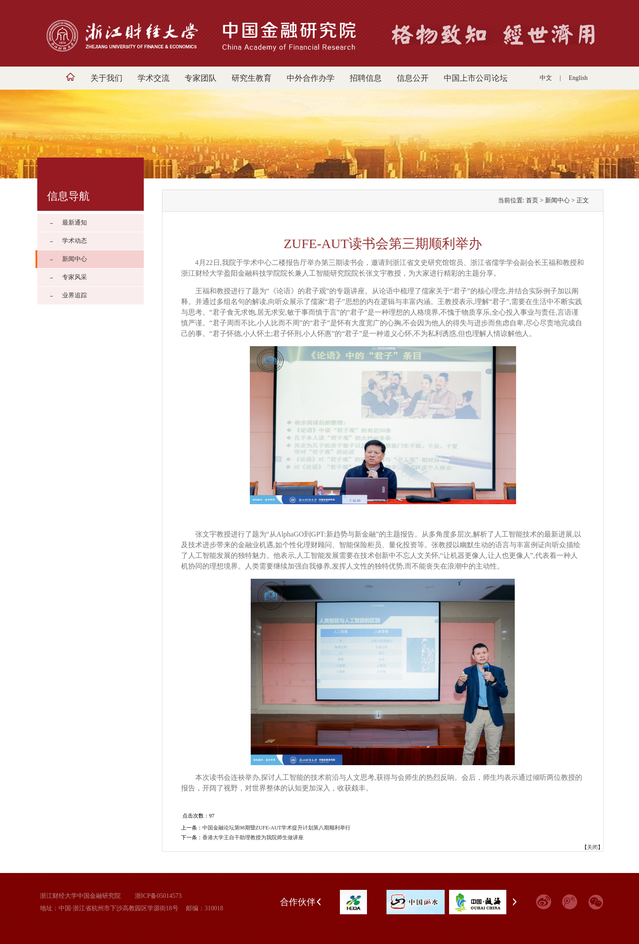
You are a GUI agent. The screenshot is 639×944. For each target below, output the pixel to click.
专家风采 (74, 277)
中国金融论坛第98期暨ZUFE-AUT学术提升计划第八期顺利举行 (276, 828)
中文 (546, 78)
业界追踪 (74, 295)
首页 (532, 200)
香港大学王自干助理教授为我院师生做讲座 (253, 837)
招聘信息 (366, 78)
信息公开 (413, 78)
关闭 (592, 847)
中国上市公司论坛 (476, 78)
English (578, 78)
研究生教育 (252, 78)
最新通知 (74, 222)
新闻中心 (74, 259)
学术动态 (74, 240)
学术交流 (154, 78)
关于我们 (106, 78)
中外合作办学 (311, 78)
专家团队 (201, 78)
